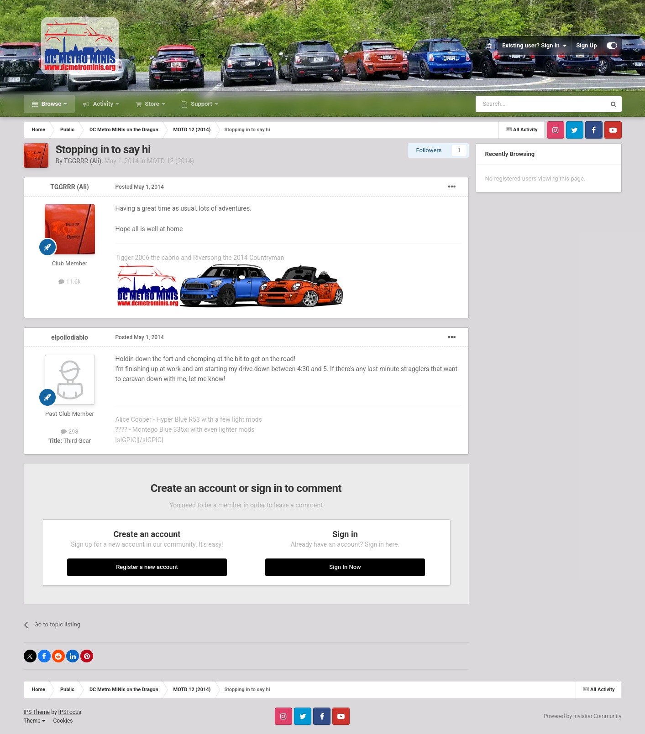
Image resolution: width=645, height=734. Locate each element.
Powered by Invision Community (583, 716)
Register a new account (147, 566)
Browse (51, 103)
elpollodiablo (69, 337)
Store (152, 103)
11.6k (69, 281)
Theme (34, 721)
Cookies (63, 721)
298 (69, 431)
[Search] (519, 104)
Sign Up (586, 45)
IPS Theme (37, 712)
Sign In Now (345, 566)
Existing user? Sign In (534, 45)
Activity (103, 103)
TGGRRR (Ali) (82, 161)
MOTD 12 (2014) (170, 161)
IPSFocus (69, 712)
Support (201, 103)
